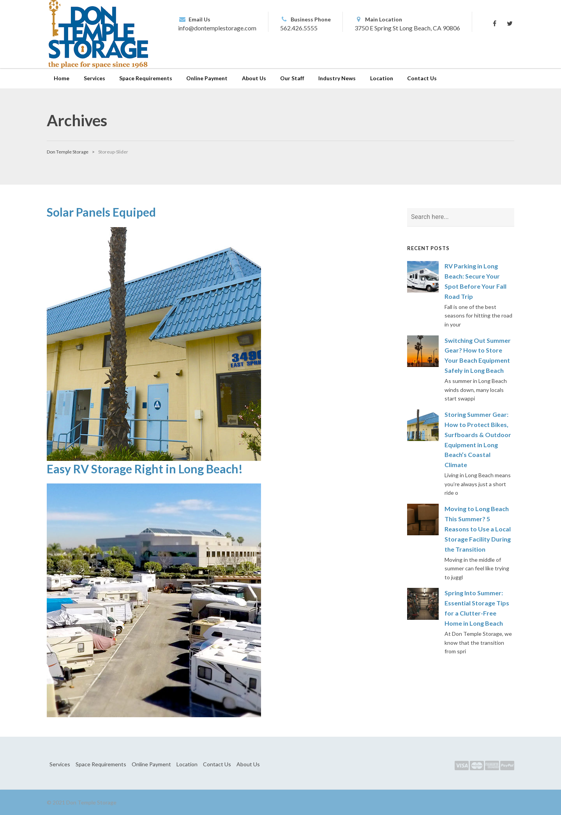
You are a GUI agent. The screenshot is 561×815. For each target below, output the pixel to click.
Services (94, 78)
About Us (254, 78)
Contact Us (422, 78)
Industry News (337, 78)
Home (61, 78)
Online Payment (207, 78)
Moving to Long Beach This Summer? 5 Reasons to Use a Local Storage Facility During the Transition (478, 529)
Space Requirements (145, 78)
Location (381, 78)
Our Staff (292, 78)
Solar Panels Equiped (101, 212)
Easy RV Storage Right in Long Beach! (145, 469)
